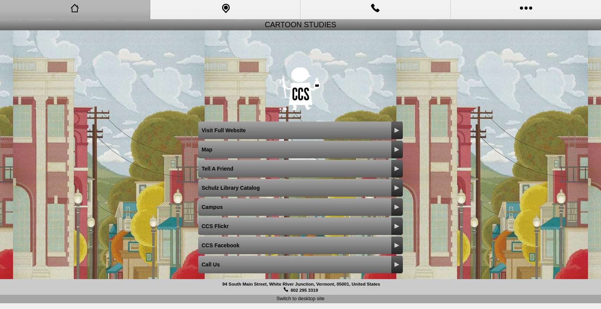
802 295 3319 (304, 290)
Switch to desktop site (300, 298)
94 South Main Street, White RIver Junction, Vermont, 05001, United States (301, 283)
